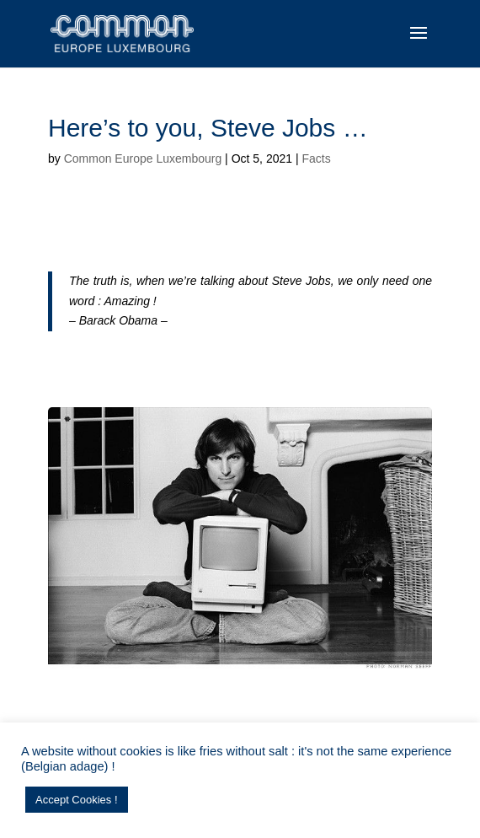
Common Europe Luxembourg (143, 158)
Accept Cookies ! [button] (76, 799)
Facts (315, 158)
